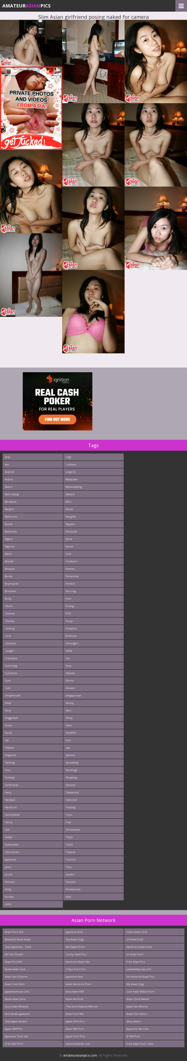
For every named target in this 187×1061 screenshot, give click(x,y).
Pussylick (71, 628)
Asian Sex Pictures (16, 976)
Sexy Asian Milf (75, 991)
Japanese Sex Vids (137, 1028)
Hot (7, 829)
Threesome (73, 829)
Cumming (11, 665)
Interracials (12, 852)
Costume (10, 643)
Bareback (10, 501)
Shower (70, 688)
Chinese (10, 613)
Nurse (69, 546)
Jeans (8, 867)
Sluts (68, 725)
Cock (8, 636)
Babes (8, 486)
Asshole (9, 472)
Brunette (10, 591)
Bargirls (9, 509)
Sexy (68, 665)
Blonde (9, 561)
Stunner (71, 785)
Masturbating (74, 486)
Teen (69, 814)
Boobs (9, 576)
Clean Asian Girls (136, 932)
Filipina (9, 747)
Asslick (9, 479)
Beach (9, 524)
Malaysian (72, 479)
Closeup (10, 628)
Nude (69, 539)
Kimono (10, 882)
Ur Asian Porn (134, 954)
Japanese (10, 859)
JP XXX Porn (133, 1036)
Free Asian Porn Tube (139, 1043)
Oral (68, 554)
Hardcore (11, 807)
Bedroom (11, 531)
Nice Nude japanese (17, 1014)
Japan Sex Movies (137, 1006)
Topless (70, 852)
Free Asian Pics (135, 961)
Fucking (9, 777)
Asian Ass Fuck (74, 999)
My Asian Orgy (135, 984)
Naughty (71, 516)
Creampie (11, 658)
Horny (9, 822)
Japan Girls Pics (75, 1021)
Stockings (71, 770)
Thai (68, 822)
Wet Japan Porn (75, 946)
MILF (68, 501)
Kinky (8, 889)
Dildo (8, 703)
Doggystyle (11, 718)
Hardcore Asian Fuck (139, 946)
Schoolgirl (72, 643)
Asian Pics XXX (13, 961)
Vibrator (71, 882)
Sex (68, 658)
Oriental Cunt (134, 939)
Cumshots (11, 673)
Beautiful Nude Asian (18, 939)
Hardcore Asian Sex (78, 961)
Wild (68, 896)
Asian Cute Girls (14, 984)
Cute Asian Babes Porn (140, 991)
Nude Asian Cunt (15, 969)
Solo (68, 740)
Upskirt (70, 874)
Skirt (68, 710)
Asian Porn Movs (136, 1014)
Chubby (9, 621)
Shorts (70, 680)
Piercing (71, 591)
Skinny (70, 703)
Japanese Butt (74, 932)
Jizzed (8, 874)
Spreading (72, 762)
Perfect (70, 583)
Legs (68, 457)
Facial (8, 732)
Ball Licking (12, 494)
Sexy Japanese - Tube (18, 946)
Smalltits (71, 732)
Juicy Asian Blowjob (17, 1006)
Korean (9, 896)
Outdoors (71, 561)
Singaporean (73, 695)
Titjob (69, 837)
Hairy (8, 792)
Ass (7, 464)
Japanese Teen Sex (16, 1036)
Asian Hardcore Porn (78, 984)
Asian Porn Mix (75, 1014)
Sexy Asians (133, 1021)
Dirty (8, 710)
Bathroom (11, 516)
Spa (68, 747)
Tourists (71, 859)
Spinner (70, 755)
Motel (69, 509)
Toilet (69, 844)
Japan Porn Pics (75, 1036)
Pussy (69, 621)
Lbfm (8, 904)
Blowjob (10, 568)
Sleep (69, 718)
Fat (7, 740)
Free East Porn (14, 1043)
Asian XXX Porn (75, 1028)
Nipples (70, 524)
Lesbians (71, 464)
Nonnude (71, 531)
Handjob (10, 800)
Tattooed (71, 800)
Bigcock (9, 546)
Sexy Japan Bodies (16, 1021)
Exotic (8, 725)
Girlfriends (11, 785)
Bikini (8, 554)
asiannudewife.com (78, 1043)
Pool (68, 598)
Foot (7, 770)
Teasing (70, 807)
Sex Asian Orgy (75, 939)
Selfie (69, 650)
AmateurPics (26, 6)
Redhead (71, 636)
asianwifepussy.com (138, 969)
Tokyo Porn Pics (76, 969)
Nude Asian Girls (15, 999)
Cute (8, 688)
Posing (70, 606)
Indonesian (12, 844)
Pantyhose (72, 576)
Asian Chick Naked (137, 999)
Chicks (9, 606)
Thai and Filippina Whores (82, 1006)
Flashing (10, 762)
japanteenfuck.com (17, 991)
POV (68, 613)
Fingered (10, 755)
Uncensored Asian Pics (140, 976)
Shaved (70, 673)
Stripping (71, 777)
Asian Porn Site (14, 932)
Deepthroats (12, 695)
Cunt (8, 680)
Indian (9, 837)
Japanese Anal (74, 976)
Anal (7, 457)
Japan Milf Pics (14, 1028)
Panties (70, 568)
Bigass (8, 539)
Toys (68, 867)
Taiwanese (72, 792)
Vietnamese (73, 889)
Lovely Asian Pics (76, 954)
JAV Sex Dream (14, 954)
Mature (70, 494)
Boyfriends (11, 583)
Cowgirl (9, 650)
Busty (8, 598)
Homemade (12, 814)
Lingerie (71, 472)
